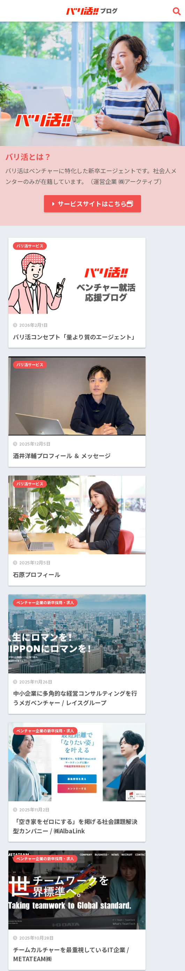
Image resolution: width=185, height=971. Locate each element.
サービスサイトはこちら (95, 203)
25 (106, 795)
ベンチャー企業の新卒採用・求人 (132, 339)
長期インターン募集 (39, 891)
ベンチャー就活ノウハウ (46, 875)
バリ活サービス (31, 246)
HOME (92, 941)
